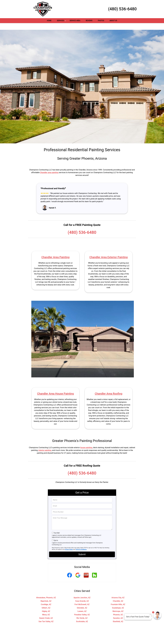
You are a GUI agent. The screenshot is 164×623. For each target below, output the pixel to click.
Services (62, 21)
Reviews (89, 20)
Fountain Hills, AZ (118, 598)
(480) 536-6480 (122, 9)
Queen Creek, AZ (46, 611)
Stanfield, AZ (118, 615)
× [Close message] (150, 614)
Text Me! (57, 526)
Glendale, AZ (82, 601)
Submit (82, 547)
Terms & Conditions (81, 542)
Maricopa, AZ (118, 604)
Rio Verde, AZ (82, 611)
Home (49, 20)
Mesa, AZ (46, 608)
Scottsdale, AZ (82, 615)
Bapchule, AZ (46, 594)
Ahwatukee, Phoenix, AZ (46, 591)
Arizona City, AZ (117, 591)
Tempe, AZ (46, 618)
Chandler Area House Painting (55, 387)
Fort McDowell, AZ (81, 598)
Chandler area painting (49, 166)
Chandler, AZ (118, 594)
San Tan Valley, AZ (46, 615)
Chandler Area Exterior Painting (108, 250)
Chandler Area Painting (55, 250)
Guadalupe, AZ (118, 601)
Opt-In (56, 534)
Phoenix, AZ (118, 608)
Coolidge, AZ (46, 598)
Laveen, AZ (82, 604)
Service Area (75, 20)
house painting (86, 441)
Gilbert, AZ (46, 601)
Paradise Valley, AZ (82, 608)
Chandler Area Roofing (108, 387)
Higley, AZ (46, 604)
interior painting (44, 443)
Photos (101, 20)
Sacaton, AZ (118, 611)
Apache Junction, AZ (82, 591)
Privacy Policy (69, 542)
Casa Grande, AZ (82, 594)
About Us (113, 20)
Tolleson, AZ (82, 618)
